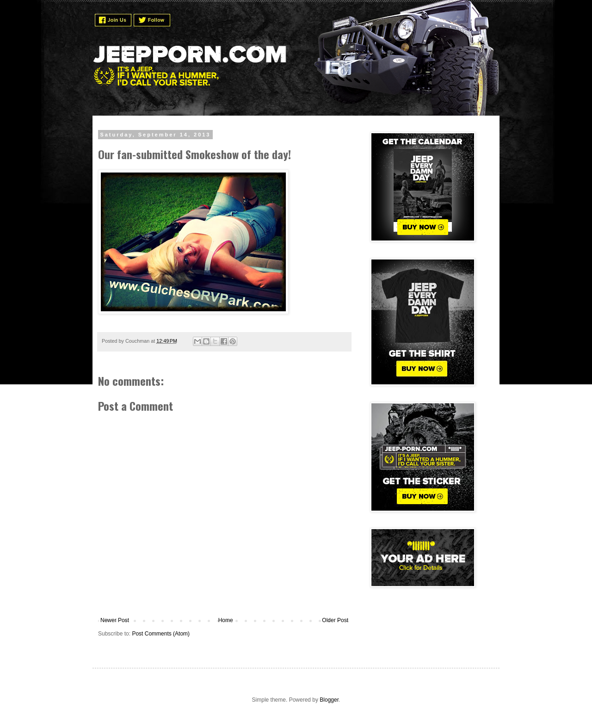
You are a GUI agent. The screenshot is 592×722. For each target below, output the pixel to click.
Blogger (329, 700)
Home (225, 620)
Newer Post (114, 620)
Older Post (335, 620)
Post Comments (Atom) (161, 633)
